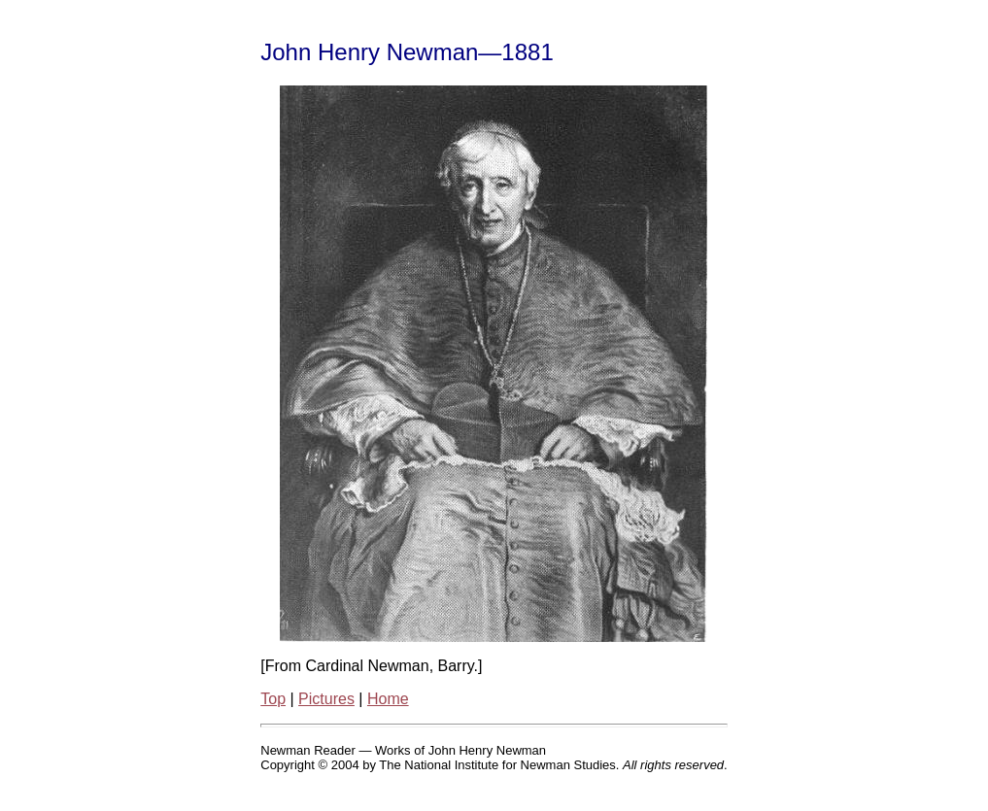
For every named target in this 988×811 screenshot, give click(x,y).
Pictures (326, 699)
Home (388, 699)
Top (273, 699)
